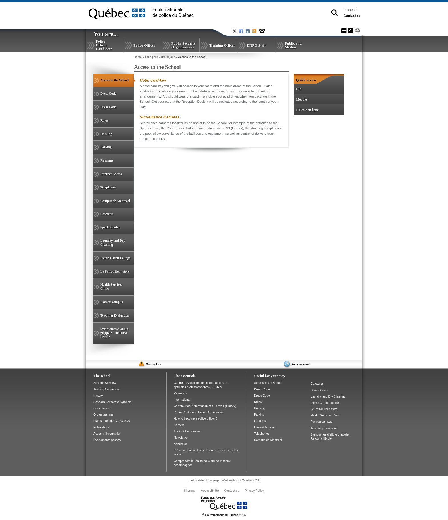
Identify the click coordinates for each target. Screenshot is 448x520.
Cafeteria (106, 214)
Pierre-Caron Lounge (115, 258)
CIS (298, 89)
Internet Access (111, 174)
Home (138, 57)
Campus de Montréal (115, 201)
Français (350, 10)
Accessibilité (210, 491)
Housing (106, 134)
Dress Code (108, 93)
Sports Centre (110, 227)
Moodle (301, 99)
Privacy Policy (254, 491)
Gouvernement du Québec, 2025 (224, 515)
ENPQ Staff (256, 45)
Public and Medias (293, 45)
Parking (106, 147)
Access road (301, 364)
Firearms (106, 160)
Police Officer (144, 45)
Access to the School (117, 82)
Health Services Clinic (111, 286)
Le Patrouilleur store (114, 271)
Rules (104, 120)
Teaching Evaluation (114, 315)
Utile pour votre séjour (160, 57)
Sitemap (189, 491)
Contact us (352, 15)
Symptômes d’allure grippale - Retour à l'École (114, 333)
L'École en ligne (307, 110)
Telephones (108, 187)
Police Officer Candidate (104, 45)
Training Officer (222, 45)
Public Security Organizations (183, 45)
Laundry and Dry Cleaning (112, 242)
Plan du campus (111, 302)
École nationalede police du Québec (173, 12)
